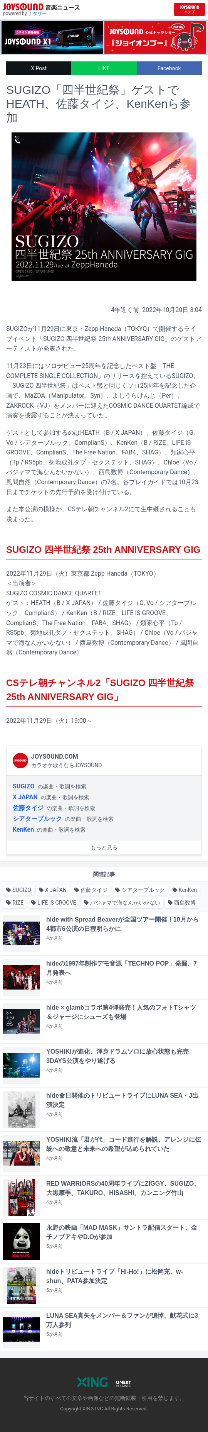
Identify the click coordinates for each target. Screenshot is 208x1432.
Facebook (169, 68)
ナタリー (37, 13)
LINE (103, 68)
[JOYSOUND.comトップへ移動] (189, 9)
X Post (39, 68)
